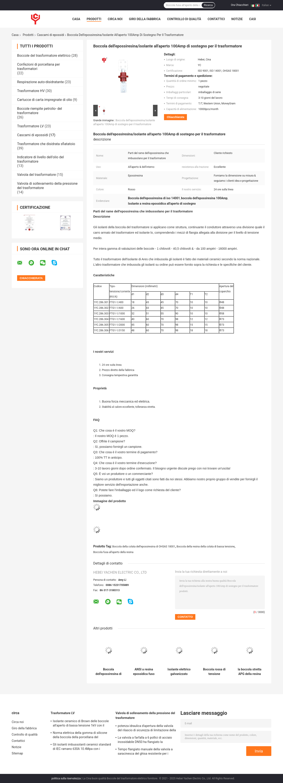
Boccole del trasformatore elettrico (44, 55)
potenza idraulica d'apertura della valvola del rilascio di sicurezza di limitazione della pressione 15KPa (147, 728)
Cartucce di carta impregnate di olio (44, 100)
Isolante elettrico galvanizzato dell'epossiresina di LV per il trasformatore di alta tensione (179, 672)
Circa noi (115, 19)
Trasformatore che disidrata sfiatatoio (46, 144)
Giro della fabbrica (145, 19)
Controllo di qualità (184, 19)
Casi (252, 19)
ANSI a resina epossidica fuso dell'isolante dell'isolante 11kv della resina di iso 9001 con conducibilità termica (144, 672)
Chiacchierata (175, 117)
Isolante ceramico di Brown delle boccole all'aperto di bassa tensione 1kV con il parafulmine (81, 723)
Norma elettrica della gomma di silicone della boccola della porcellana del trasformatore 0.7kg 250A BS (80, 735)
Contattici (216, 19)
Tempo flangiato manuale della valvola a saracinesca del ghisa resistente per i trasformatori (145, 752)
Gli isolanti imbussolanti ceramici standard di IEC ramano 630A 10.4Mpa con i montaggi (82, 747)
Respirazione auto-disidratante (40, 82)
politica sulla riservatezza (66, 778)
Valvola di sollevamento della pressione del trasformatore (145, 715)
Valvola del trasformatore (36, 175)
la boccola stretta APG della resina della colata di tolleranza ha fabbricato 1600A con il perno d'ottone (249, 672)
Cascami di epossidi (50, 35)
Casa (76, 19)
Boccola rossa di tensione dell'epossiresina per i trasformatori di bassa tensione (214, 672)
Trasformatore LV (30, 126)
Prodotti (94, 19)
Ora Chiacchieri (239, 4)
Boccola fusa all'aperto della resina (113, 552)
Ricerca (208, 5)
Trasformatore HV (31, 91)
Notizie (237, 19)
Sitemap (17, 753)
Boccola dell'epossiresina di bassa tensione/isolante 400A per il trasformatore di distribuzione (109, 672)
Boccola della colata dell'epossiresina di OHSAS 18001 (143, 546)
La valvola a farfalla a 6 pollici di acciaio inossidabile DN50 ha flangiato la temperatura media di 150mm (145, 740)
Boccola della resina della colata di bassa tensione (206, 546)
